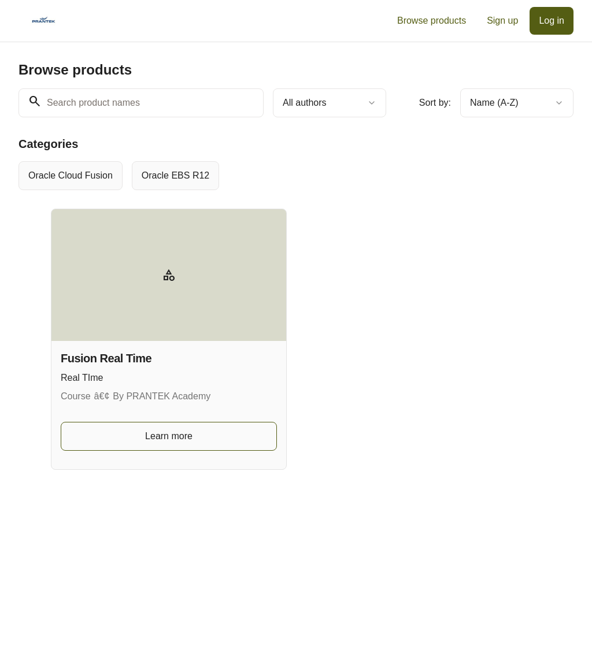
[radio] (70, 175)
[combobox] (329, 102)
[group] (296, 175)
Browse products (431, 20)
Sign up (502, 20)
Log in (551, 20)
